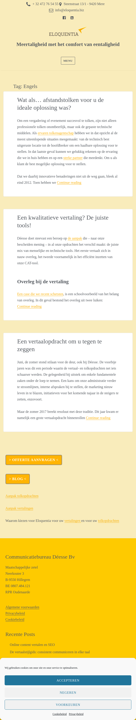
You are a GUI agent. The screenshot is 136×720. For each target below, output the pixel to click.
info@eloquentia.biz (69, 10)
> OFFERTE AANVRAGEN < (34, 460)
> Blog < (17, 479)
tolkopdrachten (108, 521)
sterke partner (73, 158)
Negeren (68, 692)
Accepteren (68, 680)
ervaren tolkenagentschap (56, 133)
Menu (68, 60)
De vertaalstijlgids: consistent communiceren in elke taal (50, 652)
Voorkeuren (68, 705)
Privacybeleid (76, 714)
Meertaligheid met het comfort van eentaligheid (68, 44)
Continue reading (69, 182)
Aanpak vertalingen (19, 508)
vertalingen (72, 521)
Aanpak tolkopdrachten (22, 496)
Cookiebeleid (60, 714)
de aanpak (75, 238)
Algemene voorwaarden (22, 607)
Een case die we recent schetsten (40, 294)
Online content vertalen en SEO (32, 645)
